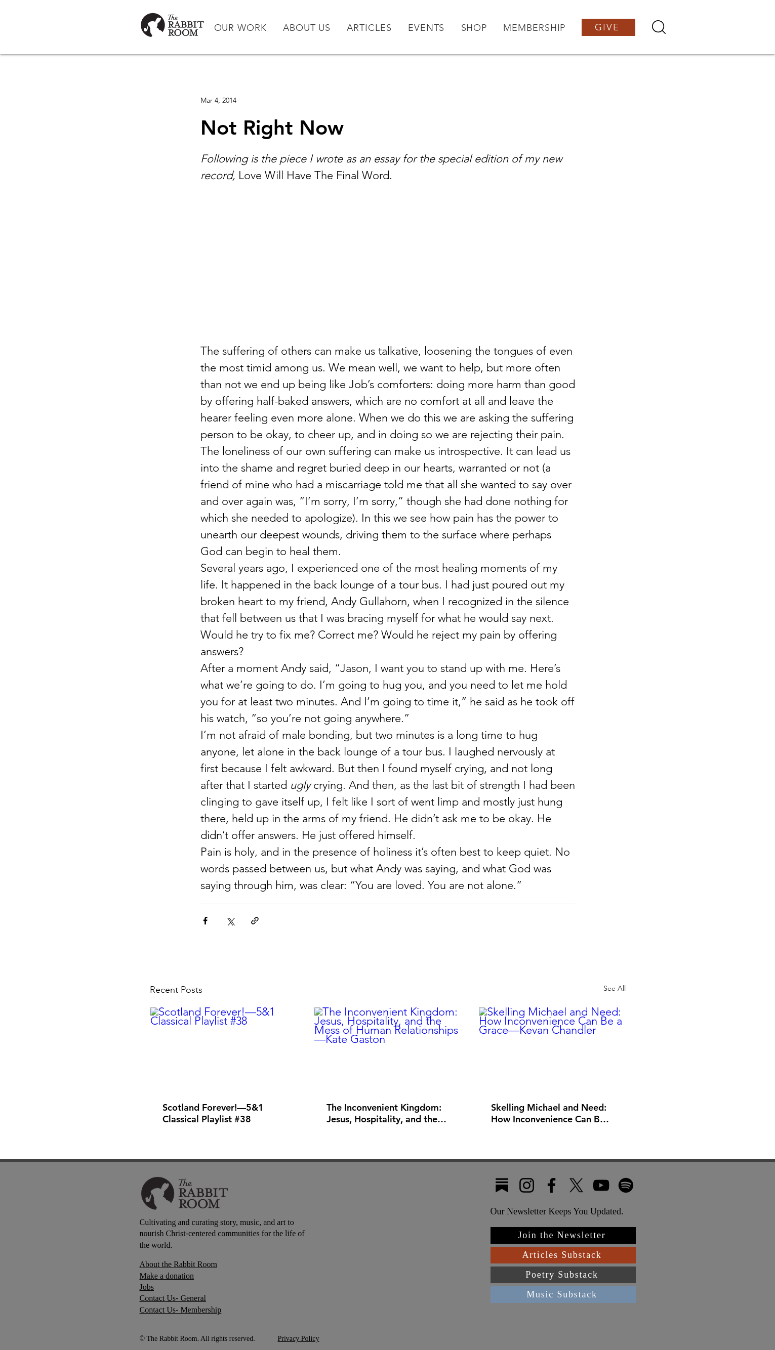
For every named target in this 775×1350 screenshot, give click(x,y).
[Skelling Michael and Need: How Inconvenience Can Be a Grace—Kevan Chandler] (552, 1048)
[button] (240, 27)
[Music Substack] (563, 1294)
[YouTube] (601, 1185)
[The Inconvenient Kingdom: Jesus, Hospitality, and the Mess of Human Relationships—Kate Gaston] (387, 1048)
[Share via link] (255, 920)
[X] (576, 1185)
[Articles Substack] (563, 1255)
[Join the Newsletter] (563, 1235)
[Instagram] (527, 1185)
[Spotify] (626, 1185)
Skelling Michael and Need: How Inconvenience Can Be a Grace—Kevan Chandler (552, 1113)
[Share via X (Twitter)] (230, 920)
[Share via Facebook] (205, 920)
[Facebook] (551, 1185)
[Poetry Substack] (563, 1275)
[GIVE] (608, 27)
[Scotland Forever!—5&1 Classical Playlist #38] (223, 1048)
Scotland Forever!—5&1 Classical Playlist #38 (213, 1113)
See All (614, 988)
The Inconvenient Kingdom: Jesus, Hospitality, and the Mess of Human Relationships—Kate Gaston (385, 1113)
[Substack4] (502, 1185)
